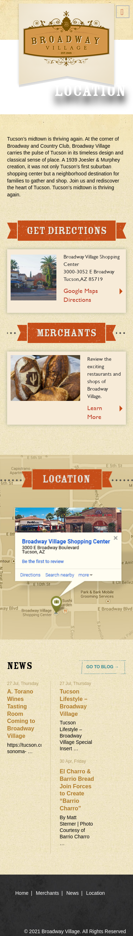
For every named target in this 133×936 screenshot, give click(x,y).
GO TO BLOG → (102, 666)
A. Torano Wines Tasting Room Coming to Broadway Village (21, 714)
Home (21, 893)
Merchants (47, 893)
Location (95, 893)
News (72, 893)
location (66, 547)
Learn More (94, 412)
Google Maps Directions (80, 295)
